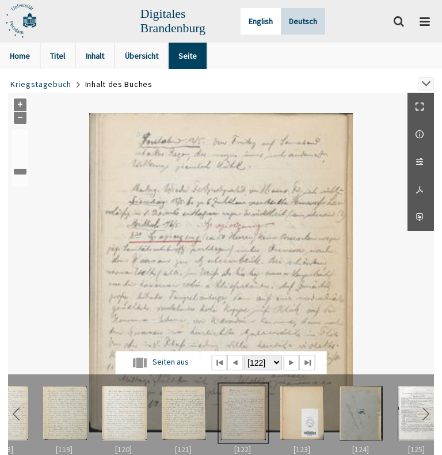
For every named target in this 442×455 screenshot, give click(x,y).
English (261, 21)
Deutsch (303, 21)
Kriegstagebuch (40, 84)
